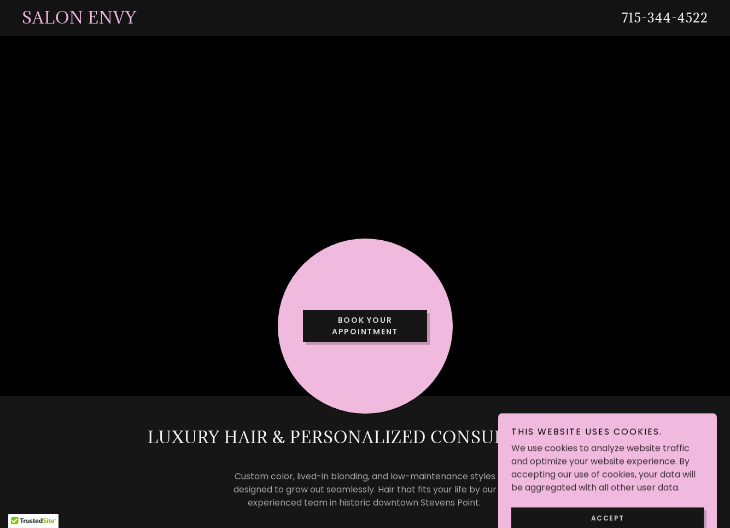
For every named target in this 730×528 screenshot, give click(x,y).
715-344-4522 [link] (665, 17)
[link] (270, 20)
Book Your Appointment (365, 326)
